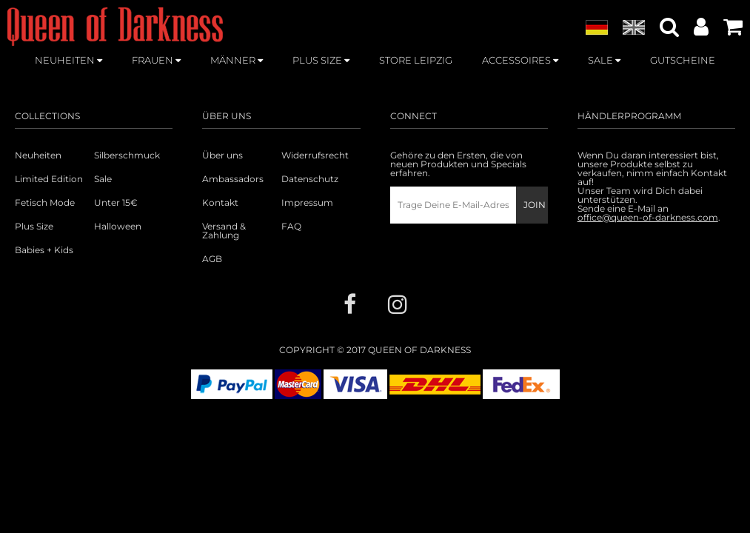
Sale (103, 179)
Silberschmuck (127, 155)
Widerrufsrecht (315, 155)
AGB (212, 259)
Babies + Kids (44, 250)
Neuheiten (38, 155)
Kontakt (220, 202)
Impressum (307, 202)
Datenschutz (309, 179)
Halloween (117, 226)
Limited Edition (49, 179)
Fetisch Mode (45, 202)
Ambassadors (233, 179)
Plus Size (34, 226)
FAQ (291, 226)
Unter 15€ (116, 202)
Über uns (222, 155)
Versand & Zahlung (224, 231)
